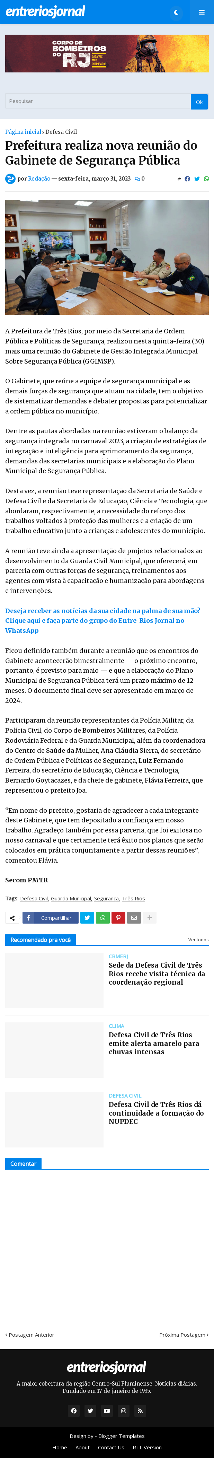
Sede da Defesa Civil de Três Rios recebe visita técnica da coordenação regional (157, 973)
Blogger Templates (121, 1435)
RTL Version (147, 1447)
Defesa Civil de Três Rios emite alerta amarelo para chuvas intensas (154, 1043)
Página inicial (23, 131)
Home (59, 1447)
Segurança (106, 898)
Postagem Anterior (31, 1334)
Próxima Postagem (182, 1334)
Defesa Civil (61, 131)
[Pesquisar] (107, 100)
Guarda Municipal (71, 898)
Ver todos (198, 939)
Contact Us (111, 1447)
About (82, 1447)
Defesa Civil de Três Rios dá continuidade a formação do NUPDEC (156, 1113)
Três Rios (133, 898)
